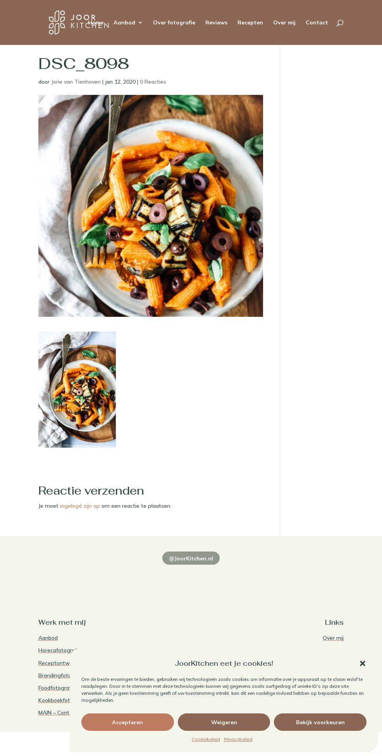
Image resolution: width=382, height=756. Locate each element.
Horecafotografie (59, 650)
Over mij (284, 23)
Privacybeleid (238, 739)
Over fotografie (174, 23)
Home (95, 23)
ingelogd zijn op (80, 505)
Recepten (250, 23)
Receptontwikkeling (63, 663)
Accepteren (127, 722)
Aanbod (124, 23)
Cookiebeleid (206, 739)
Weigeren (224, 722)
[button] (363, 663)
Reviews (216, 23)
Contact (317, 23)
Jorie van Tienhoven (76, 81)
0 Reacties (153, 81)
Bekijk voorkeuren (320, 722)
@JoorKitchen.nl (191, 558)
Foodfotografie (57, 687)
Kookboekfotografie (63, 700)
